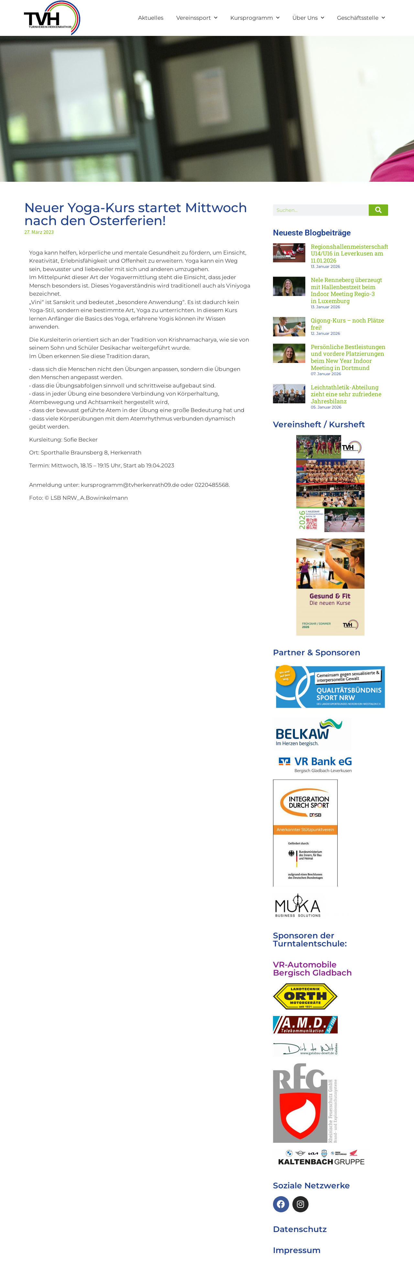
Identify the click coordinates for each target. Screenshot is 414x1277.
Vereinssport (196, 18)
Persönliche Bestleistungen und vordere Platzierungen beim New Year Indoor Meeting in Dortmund (348, 357)
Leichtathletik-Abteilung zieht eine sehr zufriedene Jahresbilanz (346, 394)
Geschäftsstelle (361, 18)
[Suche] (378, 210)
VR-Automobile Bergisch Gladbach (312, 968)
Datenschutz (300, 1229)
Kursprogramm (254, 18)
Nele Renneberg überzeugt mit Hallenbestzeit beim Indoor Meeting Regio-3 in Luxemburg (346, 290)
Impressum (297, 1250)
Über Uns (308, 18)
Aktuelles (150, 18)
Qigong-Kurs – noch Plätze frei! (347, 323)
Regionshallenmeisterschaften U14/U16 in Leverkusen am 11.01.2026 (353, 253)
